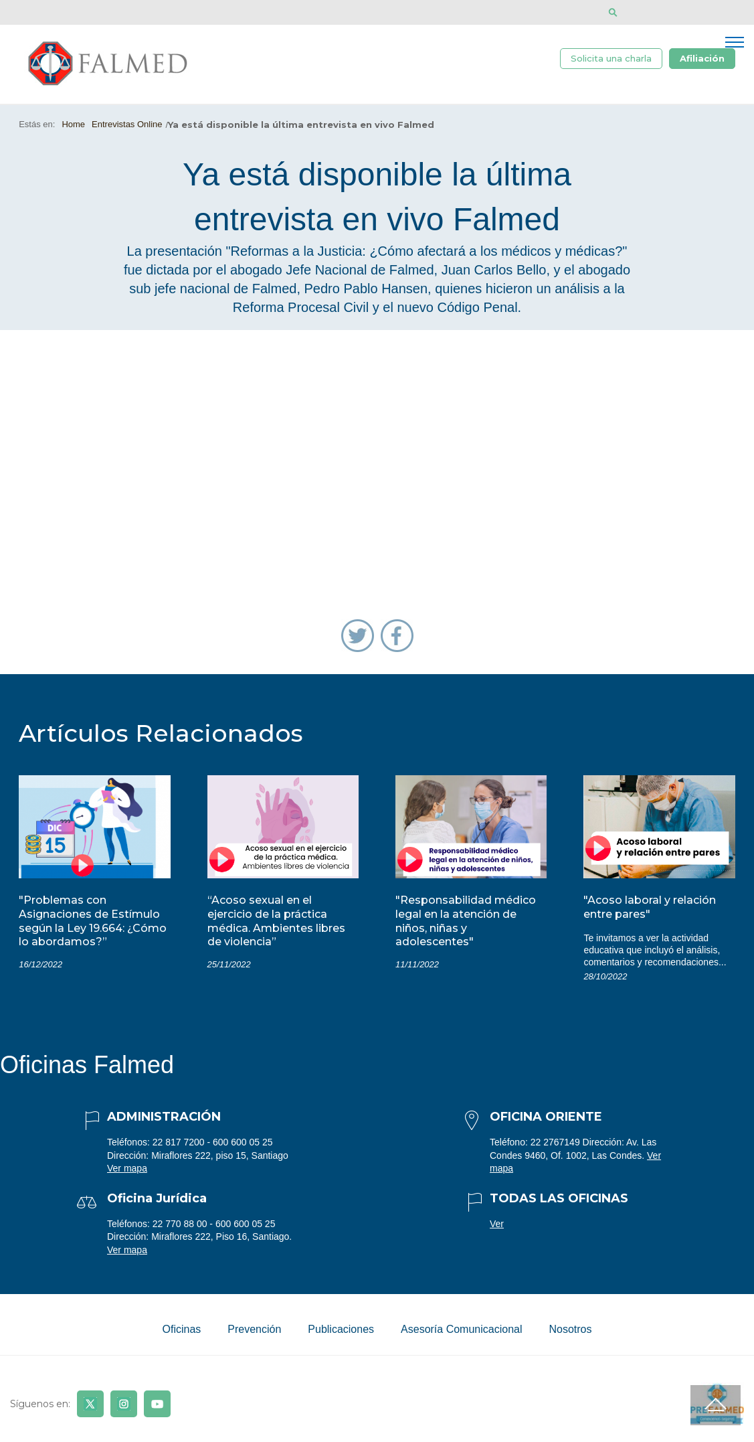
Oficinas (181, 1332)
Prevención (254, 1332)
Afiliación (702, 59)
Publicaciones (341, 1332)
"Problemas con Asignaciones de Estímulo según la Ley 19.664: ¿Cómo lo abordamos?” (93, 924)
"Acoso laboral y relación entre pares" (649, 910)
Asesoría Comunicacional (461, 1332)
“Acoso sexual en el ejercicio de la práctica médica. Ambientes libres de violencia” (276, 924)
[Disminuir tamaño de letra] (653, 12)
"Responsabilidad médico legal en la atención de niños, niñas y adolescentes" (465, 924)
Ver (497, 1226)
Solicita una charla (611, 59)
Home (73, 128)
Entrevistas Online (127, 128)
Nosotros (570, 1332)
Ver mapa (127, 1171)
